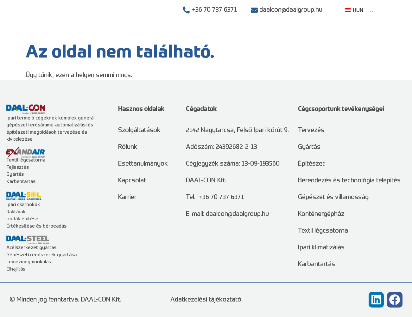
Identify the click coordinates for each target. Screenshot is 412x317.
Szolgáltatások (217, 35)
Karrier (348, 35)
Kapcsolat (381, 35)
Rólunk (320, 35)
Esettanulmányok (276, 35)
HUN (354, 10)
